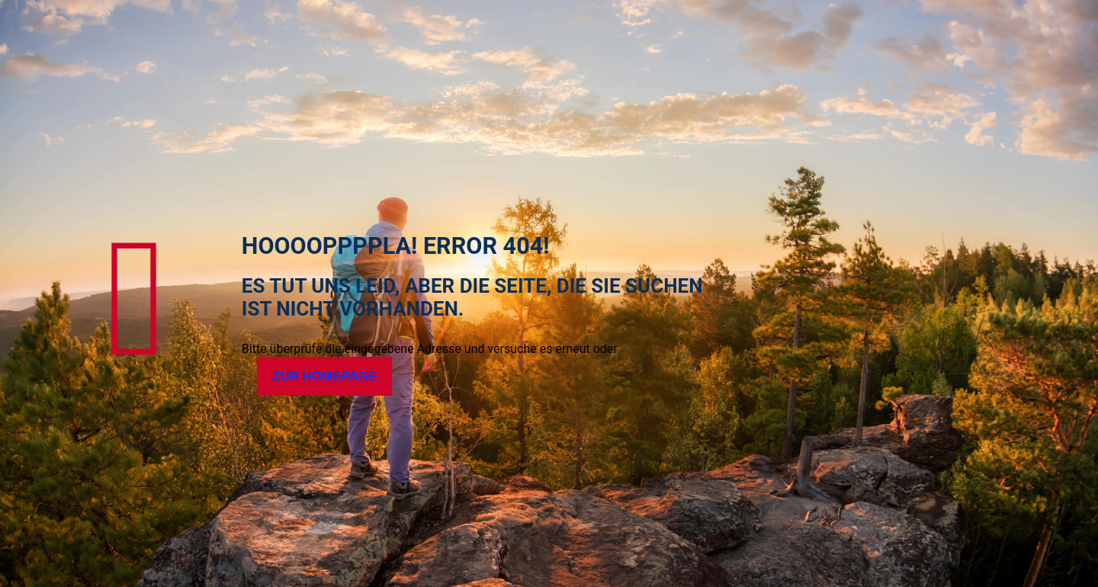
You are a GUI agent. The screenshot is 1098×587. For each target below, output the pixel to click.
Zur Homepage (324, 376)
